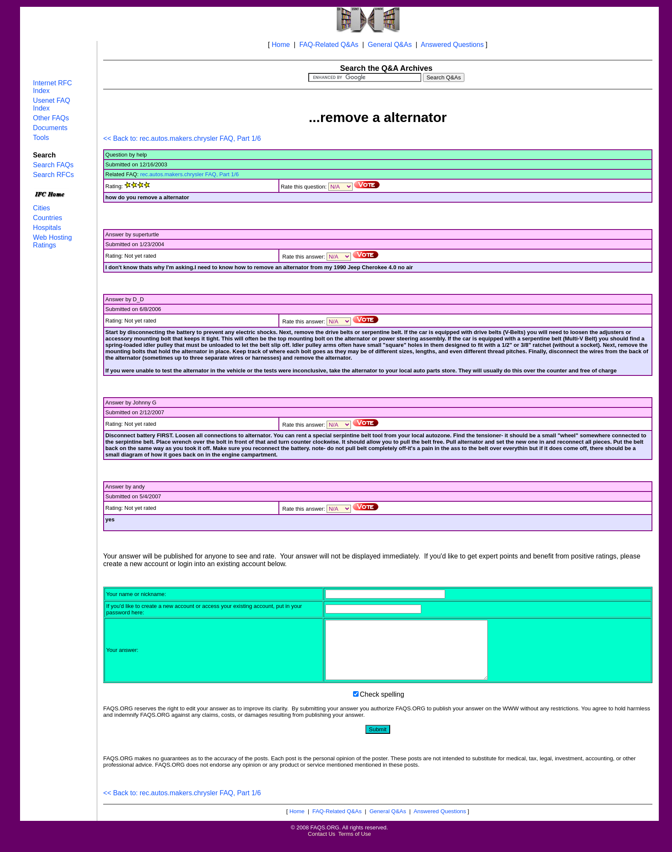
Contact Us (321, 845)
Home (281, 44)
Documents (50, 127)
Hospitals (47, 227)
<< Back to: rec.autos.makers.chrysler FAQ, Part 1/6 (182, 138)
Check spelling (382, 706)
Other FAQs (51, 118)
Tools (41, 137)
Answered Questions (452, 44)
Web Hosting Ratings (52, 241)
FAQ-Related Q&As (329, 44)
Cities (41, 208)
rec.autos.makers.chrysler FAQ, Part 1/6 (189, 174)
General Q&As (390, 44)
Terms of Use (354, 845)
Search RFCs (53, 174)
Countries (47, 217)
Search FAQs (53, 165)
